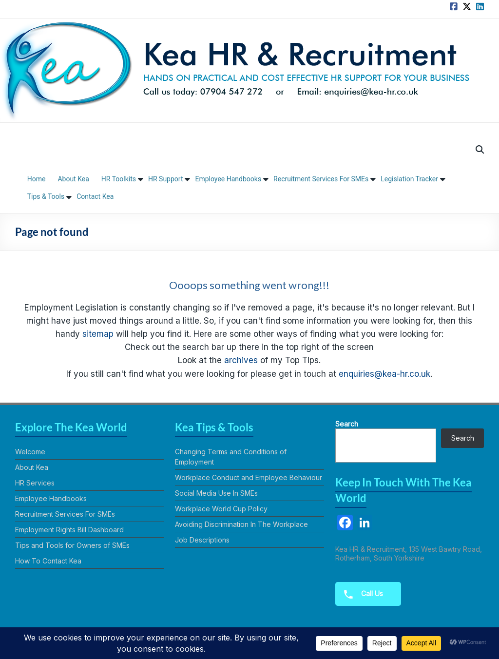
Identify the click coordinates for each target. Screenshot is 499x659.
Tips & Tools (46, 196)
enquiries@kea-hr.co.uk (384, 374)
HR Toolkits (118, 179)
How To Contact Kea (48, 561)
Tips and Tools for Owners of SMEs (72, 545)
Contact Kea (95, 196)
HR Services (35, 483)
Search (346, 424)
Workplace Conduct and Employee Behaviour (248, 477)
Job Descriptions (202, 540)
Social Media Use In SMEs (216, 493)
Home (36, 179)
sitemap (98, 334)
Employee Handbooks (228, 179)
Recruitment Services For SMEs (320, 179)
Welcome (30, 451)
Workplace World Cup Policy (221, 508)
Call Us (360, 594)
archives (241, 360)
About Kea (73, 179)
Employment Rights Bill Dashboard (69, 529)
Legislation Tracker (409, 179)
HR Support (165, 179)
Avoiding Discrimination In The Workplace (241, 524)
